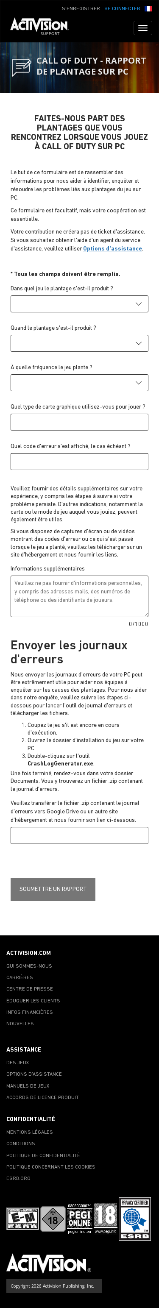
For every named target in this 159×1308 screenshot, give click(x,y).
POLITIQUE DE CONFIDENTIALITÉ (43, 1155)
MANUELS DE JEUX (28, 1086)
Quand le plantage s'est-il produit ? (53, 328)
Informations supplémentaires (48, 569)
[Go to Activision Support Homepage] (44, 28)
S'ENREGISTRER (81, 8)
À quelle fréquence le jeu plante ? (51, 368)
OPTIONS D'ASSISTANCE (34, 1074)
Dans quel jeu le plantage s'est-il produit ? (62, 289)
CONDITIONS (20, 1144)
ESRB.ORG (18, 1178)
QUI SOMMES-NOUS (29, 966)
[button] (148, 8)
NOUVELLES (20, 1024)
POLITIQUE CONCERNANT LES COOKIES (50, 1167)
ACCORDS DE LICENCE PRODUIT (42, 1097)
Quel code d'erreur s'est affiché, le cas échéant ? (71, 446)
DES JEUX (17, 1063)
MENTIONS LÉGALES (29, 1132)
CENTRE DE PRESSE (29, 989)
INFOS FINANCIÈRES (29, 1012)
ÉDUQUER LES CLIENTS (33, 1001)
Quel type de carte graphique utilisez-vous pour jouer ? (78, 407)
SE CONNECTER (122, 8)
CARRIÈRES (19, 977)
